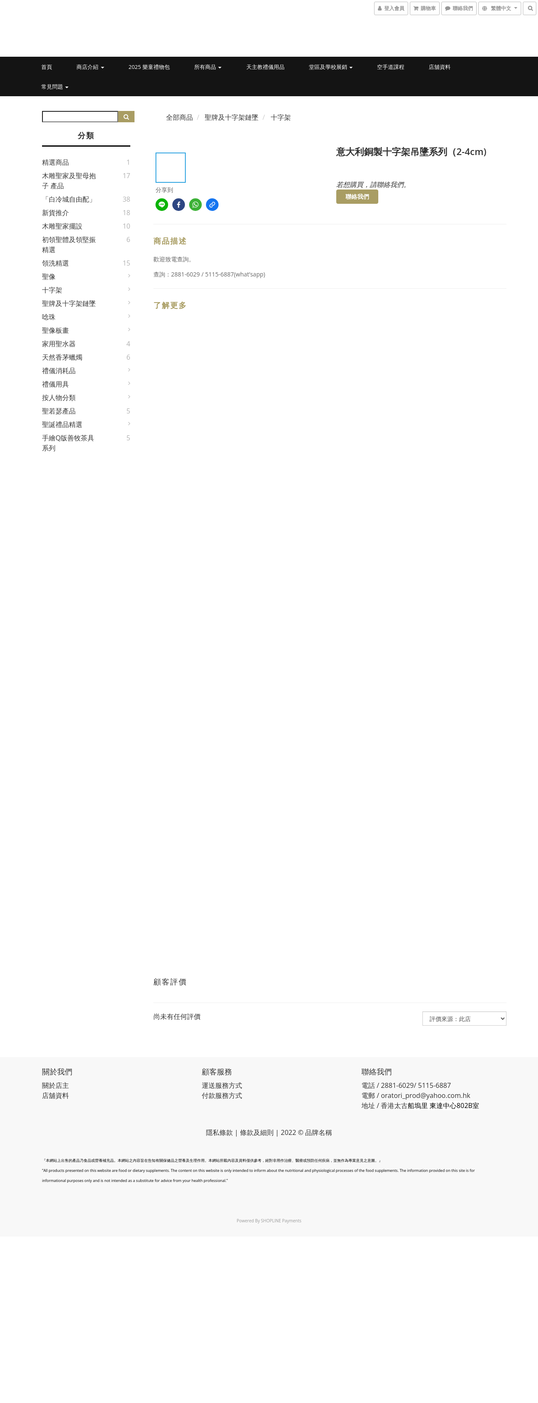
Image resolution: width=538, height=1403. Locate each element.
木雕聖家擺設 (62, 226)
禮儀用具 (55, 384)
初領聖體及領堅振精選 (69, 244)
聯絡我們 (357, 196)
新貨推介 (55, 212)
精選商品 (55, 162)
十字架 (52, 290)
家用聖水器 (59, 343)
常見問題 (55, 86)
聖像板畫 (55, 330)
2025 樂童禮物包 (149, 67)
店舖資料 (440, 67)
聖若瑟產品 (59, 411)
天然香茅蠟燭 (62, 357)
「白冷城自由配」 (69, 199)
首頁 (46, 67)
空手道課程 (390, 67)
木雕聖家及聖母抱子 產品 (69, 180)
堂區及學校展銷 (331, 67)
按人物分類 (59, 397)
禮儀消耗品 (59, 370)
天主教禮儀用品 (265, 67)
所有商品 (208, 67)
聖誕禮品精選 (62, 424)
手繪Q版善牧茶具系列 (68, 443)
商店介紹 (90, 67)
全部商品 (179, 117)
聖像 (48, 276)
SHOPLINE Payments (281, 1221)
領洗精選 (55, 263)
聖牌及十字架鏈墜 (69, 303)
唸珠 (48, 316)
